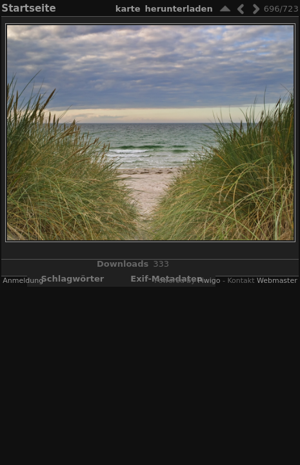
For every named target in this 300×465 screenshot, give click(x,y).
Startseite (28, 8)
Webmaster (277, 280)
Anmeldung (23, 280)
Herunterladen (179, 9)
